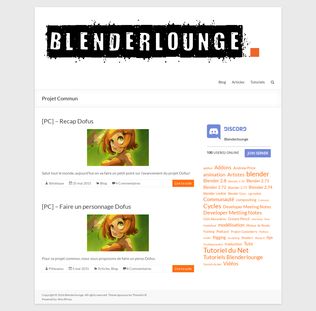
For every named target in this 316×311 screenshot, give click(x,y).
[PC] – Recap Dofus (67, 121)
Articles (238, 82)
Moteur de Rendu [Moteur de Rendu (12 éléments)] (258, 225)
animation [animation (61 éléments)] (214, 174)
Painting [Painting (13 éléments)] (208, 231)
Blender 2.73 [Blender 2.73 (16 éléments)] (237, 187)
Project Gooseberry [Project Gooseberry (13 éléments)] (244, 231)
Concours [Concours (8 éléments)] (263, 200)
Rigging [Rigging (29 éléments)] (219, 237)
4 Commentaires (128, 183)
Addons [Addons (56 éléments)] (222, 167)
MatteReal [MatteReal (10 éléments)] (209, 225)
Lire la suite (183, 183)
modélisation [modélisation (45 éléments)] (231, 225)
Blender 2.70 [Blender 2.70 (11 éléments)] (236, 181)
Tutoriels (257, 82)
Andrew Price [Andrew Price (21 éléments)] (244, 168)
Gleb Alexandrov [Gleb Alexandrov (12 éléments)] (214, 219)
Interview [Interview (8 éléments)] (257, 219)
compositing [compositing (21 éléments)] (246, 200)
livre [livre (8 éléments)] (267, 219)
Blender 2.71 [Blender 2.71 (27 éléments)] (257, 180)
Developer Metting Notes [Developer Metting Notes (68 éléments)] (232, 212)
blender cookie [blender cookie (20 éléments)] (214, 193)
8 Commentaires (139, 269)
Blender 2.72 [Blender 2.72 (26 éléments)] (214, 187)
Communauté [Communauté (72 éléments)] (218, 199)
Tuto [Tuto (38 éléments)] (248, 243)
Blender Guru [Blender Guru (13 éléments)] (237, 193)
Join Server (258, 153)
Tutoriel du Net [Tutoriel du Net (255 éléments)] (226, 250)
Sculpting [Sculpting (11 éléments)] (233, 238)
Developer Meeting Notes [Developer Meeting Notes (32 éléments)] (247, 206)
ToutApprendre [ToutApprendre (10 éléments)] (213, 244)
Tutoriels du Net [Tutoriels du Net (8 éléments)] (212, 264)
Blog (222, 82)
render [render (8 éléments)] (207, 237)
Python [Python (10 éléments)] (263, 231)
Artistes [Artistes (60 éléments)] (235, 174)
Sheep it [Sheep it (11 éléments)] (260, 238)
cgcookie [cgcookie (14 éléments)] (254, 193)
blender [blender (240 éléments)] (257, 174)
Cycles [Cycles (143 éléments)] (212, 206)
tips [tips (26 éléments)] (270, 237)
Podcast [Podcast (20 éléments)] (222, 231)
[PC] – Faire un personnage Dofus (86, 206)
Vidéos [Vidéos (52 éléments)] (230, 263)
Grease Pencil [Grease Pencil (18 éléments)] (239, 219)
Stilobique (56, 183)
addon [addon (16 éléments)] (208, 168)
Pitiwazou (56, 269)
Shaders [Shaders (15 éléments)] (247, 238)
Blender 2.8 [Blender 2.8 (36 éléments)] (214, 180)
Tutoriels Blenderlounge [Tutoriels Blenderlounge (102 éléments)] (233, 257)
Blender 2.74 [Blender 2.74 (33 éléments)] (260, 187)
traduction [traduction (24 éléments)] (233, 244)
